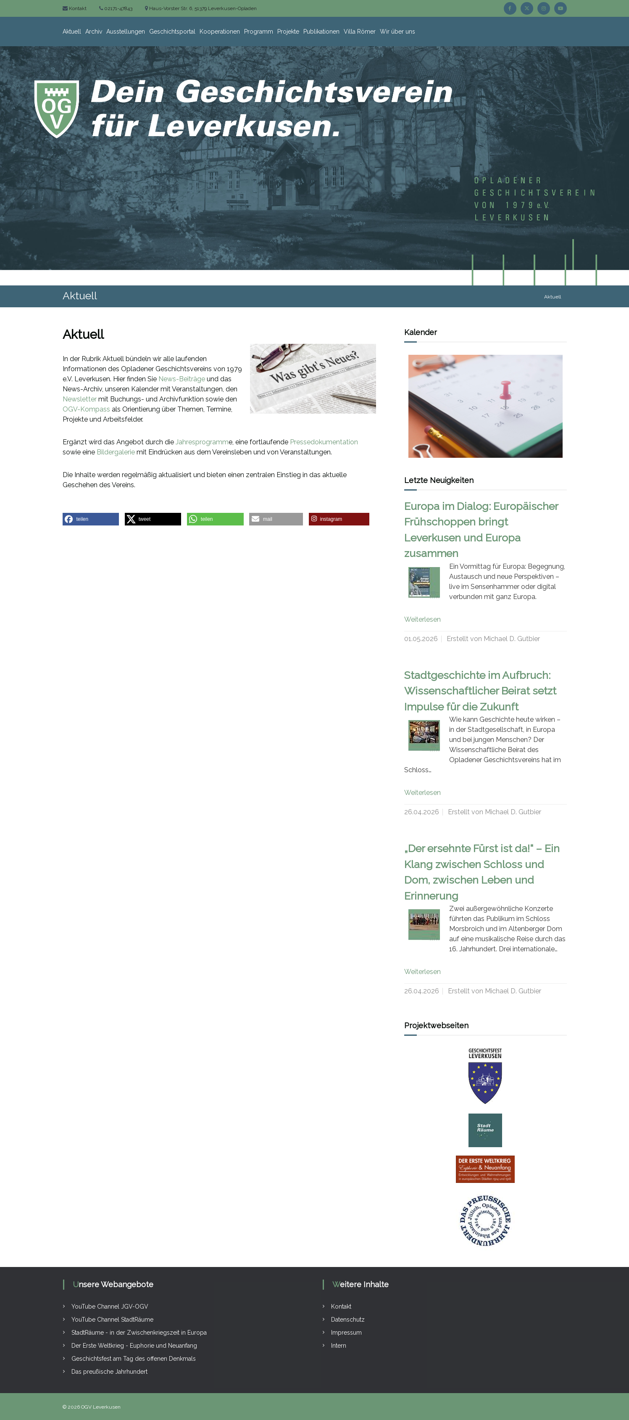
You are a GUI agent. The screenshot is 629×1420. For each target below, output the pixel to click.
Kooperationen (220, 31)
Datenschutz (348, 1319)
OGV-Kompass (86, 409)
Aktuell (72, 31)
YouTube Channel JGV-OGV (109, 1306)
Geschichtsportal (172, 31)
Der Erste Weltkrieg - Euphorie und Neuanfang (134, 1345)
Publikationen (321, 31)
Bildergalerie (116, 452)
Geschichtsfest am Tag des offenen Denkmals (133, 1358)
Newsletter (80, 399)
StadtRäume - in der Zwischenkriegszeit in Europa (139, 1332)
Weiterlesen (422, 619)
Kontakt (77, 8)
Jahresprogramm (202, 442)
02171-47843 (117, 8)
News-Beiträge (181, 379)
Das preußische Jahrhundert (109, 1371)
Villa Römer (360, 31)
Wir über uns (397, 31)
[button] (91, 519)
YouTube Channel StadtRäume (112, 1319)
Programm (258, 31)
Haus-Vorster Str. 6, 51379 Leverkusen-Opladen (202, 8)
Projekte (288, 31)
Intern (338, 1345)
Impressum (346, 1332)
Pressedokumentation (324, 442)
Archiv (93, 31)
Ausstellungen (125, 31)
